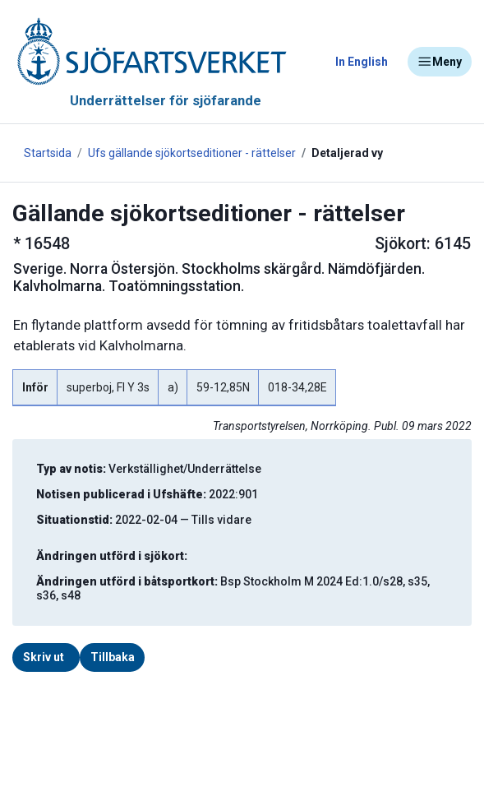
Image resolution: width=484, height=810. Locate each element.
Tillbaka (112, 657)
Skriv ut (43, 657)
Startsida (47, 153)
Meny (439, 61)
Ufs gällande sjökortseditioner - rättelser (192, 153)
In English (361, 61)
